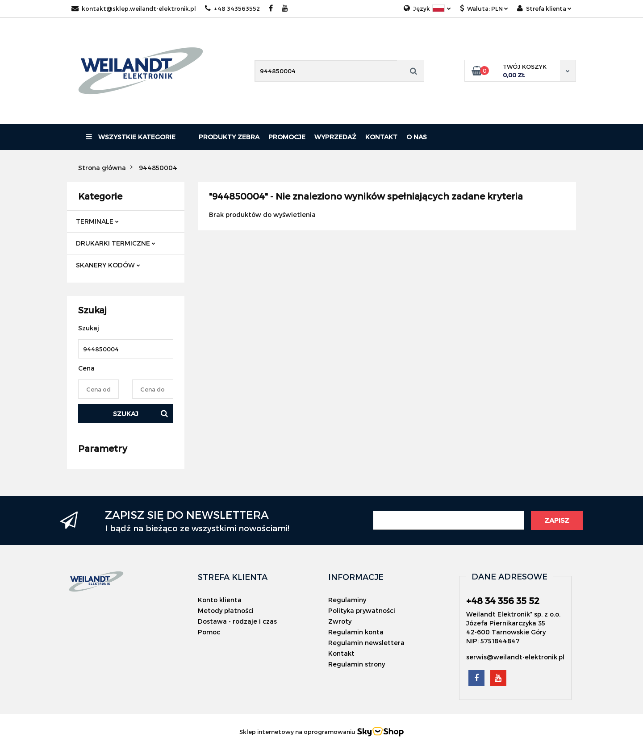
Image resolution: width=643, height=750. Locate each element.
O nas (416, 137)
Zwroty (339, 621)
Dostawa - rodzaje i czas (237, 621)
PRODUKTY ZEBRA (229, 137)
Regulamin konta (356, 632)
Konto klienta (220, 600)
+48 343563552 (232, 8)
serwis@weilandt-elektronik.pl (515, 657)
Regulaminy (347, 600)
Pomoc (209, 632)
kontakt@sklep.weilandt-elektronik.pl (133, 8)
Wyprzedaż (335, 137)
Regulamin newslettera (366, 642)
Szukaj (125, 413)
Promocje (286, 137)
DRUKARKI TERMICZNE (115, 243)
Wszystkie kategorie (130, 137)
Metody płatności (226, 610)
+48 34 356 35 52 (502, 600)
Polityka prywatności (361, 610)
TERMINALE (97, 221)
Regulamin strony (356, 664)
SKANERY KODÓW (108, 265)
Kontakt (381, 137)
